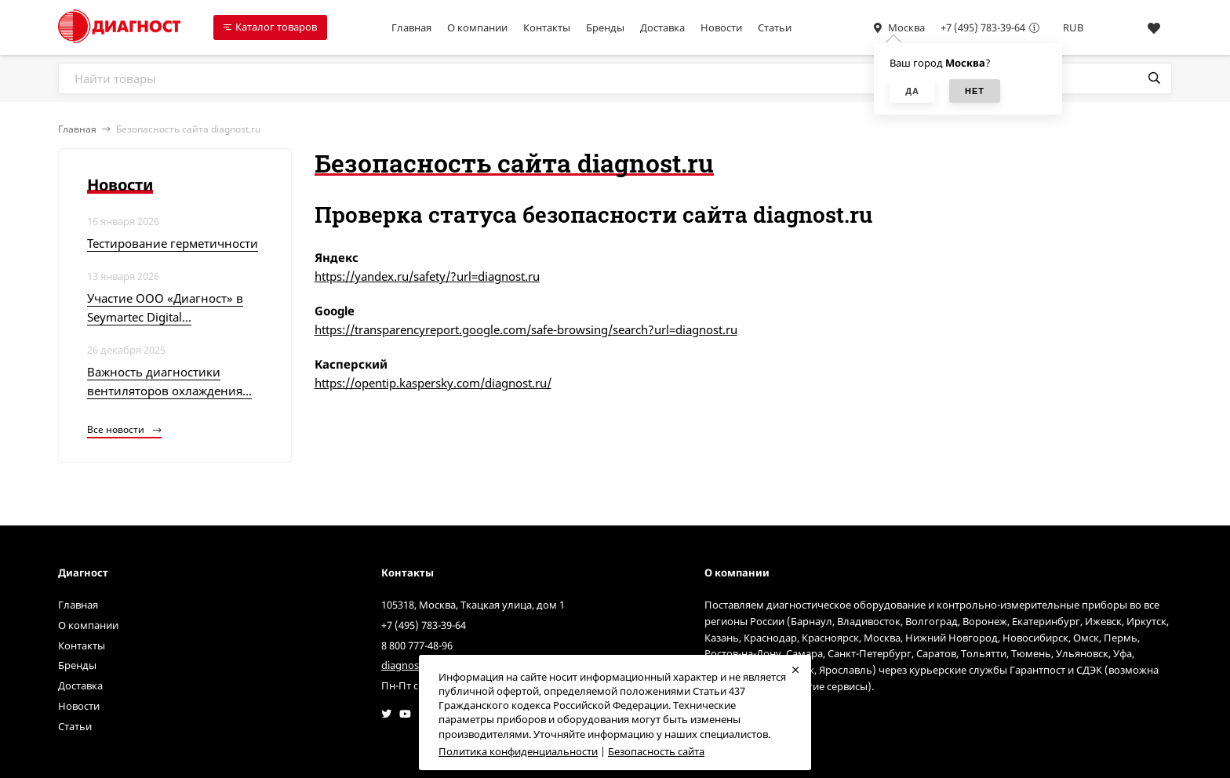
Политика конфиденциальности (518, 751)
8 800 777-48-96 (417, 645)
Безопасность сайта (656, 751)
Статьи (774, 27)
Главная (411, 27)
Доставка (662, 27)
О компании (477, 27)
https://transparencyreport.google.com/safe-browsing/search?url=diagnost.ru (526, 329)
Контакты (546, 27)
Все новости (124, 429)
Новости (721, 27)
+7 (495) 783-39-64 (983, 27)
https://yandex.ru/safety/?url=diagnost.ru (427, 276)
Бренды (605, 27)
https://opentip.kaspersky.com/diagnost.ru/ (433, 383)
